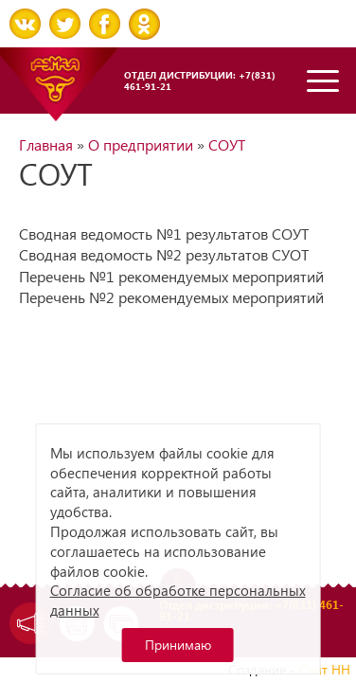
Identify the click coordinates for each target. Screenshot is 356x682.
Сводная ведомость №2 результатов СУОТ (164, 254)
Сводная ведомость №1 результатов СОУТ (164, 233)
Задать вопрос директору (26, 623)
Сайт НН (324, 669)
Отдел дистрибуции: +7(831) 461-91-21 (200, 80)
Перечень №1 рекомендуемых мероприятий (171, 276)
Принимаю (178, 645)
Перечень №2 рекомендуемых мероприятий (171, 297)
